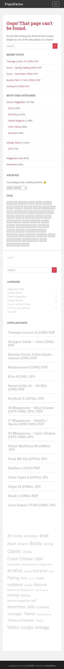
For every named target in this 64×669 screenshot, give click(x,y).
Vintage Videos (14, 142)
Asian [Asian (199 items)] (38, 203)
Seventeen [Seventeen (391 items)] (12, 235)
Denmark (13, 133)
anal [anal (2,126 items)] (32, 203)
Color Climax (14, 126)
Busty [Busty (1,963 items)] (10, 207)
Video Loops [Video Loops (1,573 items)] (13, 244)
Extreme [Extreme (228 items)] (30, 216)
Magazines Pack (14, 158)
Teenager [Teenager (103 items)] (41, 235)
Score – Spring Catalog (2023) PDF (24, 67)
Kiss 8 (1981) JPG (21, 376)
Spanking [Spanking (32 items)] (30, 235)
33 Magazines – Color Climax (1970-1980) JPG (31, 435)
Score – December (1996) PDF (22, 73)
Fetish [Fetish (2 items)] (39, 216)
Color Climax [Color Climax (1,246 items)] (48, 207)
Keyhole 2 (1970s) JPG (26, 398)
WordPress (51, 665)
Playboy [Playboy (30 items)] (20, 230)
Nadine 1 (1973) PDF (24, 468)
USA (10, 108)
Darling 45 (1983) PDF (17, 86)
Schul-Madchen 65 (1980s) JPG (29, 448)
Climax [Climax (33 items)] (37, 207)
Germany (12, 114)
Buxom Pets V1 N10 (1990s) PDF (23, 80)
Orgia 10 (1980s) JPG (24, 486)
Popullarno (14, 4)
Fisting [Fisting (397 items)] (47, 216)
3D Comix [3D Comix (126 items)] (12, 203)
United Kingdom (16, 120)
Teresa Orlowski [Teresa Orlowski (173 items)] (30, 240)
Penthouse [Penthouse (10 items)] (43, 226)
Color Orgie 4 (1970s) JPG (28, 477)
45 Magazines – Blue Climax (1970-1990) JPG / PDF (31, 409)
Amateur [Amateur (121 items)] (23, 203)
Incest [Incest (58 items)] (26, 221)
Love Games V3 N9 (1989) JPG (32, 505)
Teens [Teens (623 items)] (51, 235)
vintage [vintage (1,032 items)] (25, 244)
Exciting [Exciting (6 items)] (20, 216)
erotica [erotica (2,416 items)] (11, 216)
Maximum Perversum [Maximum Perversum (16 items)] (26, 226)
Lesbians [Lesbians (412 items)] (35, 221)
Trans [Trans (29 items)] (43, 240)
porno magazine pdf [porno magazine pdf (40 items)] (36, 230)
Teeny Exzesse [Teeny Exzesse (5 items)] (14, 240)
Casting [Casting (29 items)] (18, 207)
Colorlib (30, 665)
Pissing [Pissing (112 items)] (11, 230)
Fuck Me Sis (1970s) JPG (27, 459)
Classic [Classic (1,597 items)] (28, 207)
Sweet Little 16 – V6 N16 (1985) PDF (27, 387)
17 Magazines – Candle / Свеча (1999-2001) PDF (27, 422)
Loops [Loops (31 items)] (45, 221)
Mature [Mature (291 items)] (11, 226)
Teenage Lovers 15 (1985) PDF (22, 61)
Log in (10, 257)
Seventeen (11, 164)
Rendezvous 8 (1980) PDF (28, 367)
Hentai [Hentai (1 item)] (17, 221)
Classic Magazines (15, 102)
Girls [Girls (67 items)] (10, 221)
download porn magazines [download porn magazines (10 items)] (41, 212)
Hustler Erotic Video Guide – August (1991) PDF (31, 356)
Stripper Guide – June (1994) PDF (31, 343)
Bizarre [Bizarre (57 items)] (47, 203)
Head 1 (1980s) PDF (23, 496)
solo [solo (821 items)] (22, 235)
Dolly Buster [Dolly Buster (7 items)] (20, 212)
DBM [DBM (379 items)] (10, 212)
